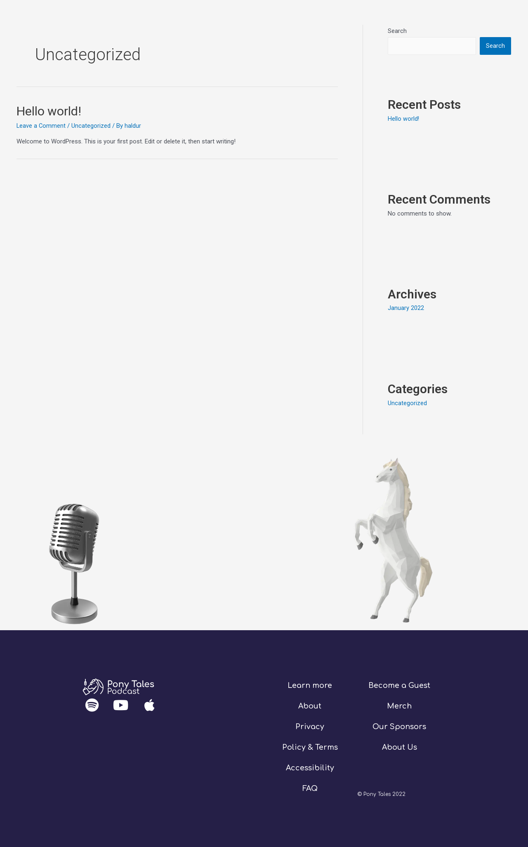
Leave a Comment (41, 125)
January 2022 (406, 308)
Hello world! (48, 111)
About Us (399, 746)
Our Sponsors (399, 725)
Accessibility (310, 767)
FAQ (310, 787)
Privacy (310, 725)
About (309, 705)
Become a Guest (399, 684)
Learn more (310, 684)
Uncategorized (91, 125)
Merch (399, 705)
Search (397, 31)
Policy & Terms (309, 746)
